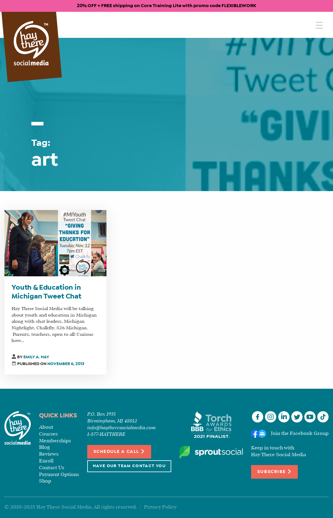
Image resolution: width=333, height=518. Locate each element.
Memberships (55, 441)
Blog (44, 447)
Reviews (49, 454)
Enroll (46, 461)
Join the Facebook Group (300, 433)
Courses (48, 434)
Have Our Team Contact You (129, 466)
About (46, 427)
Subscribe (274, 471)
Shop (45, 481)
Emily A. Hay (36, 357)
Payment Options (59, 474)
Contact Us (51, 468)
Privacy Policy (160, 507)
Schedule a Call (119, 451)
